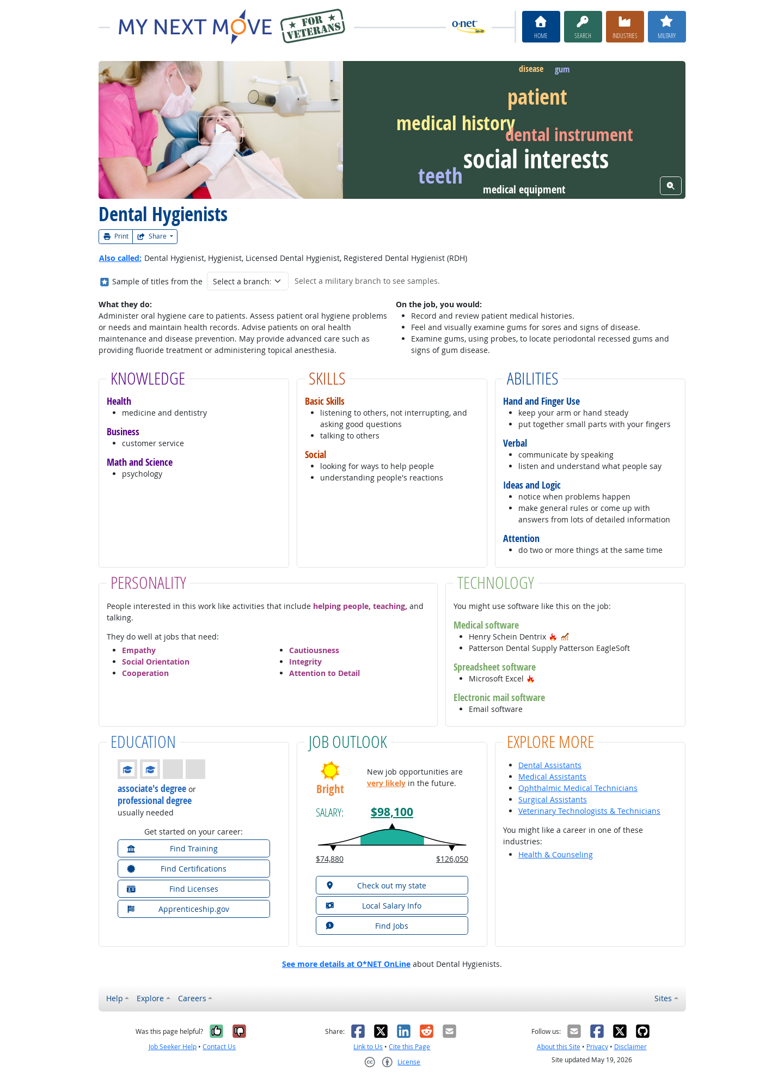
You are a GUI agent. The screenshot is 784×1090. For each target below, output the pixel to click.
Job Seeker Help (173, 1046)
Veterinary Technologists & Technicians (589, 811)
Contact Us (219, 1046)
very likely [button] (386, 783)
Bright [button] (330, 789)
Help (114, 998)
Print (116, 236)
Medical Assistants (552, 776)
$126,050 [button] (452, 859)
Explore (150, 998)
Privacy (597, 1046)
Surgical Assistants (552, 799)
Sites (663, 998)
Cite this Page (409, 1046)
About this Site (558, 1046)
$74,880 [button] (330, 859)
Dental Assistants (549, 765)
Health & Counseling (555, 854)
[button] (553, 636)
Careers (192, 998)
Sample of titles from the (157, 281)
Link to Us (368, 1046)
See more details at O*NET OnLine (346, 964)
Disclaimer (630, 1046)
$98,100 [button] (392, 812)
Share (152, 236)
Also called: (120, 258)
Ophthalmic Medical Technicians (578, 788)
